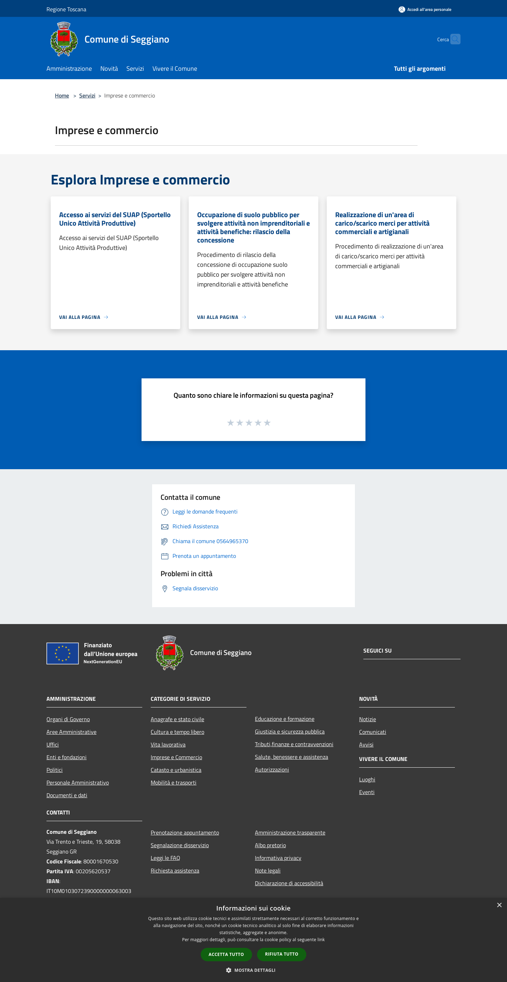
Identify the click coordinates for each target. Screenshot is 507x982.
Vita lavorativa (168, 744)
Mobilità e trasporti (173, 782)
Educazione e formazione (284, 719)
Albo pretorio (270, 845)
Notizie (367, 719)
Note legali (268, 870)
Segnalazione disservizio (180, 845)
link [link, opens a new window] (321, 940)
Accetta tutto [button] (226, 954)
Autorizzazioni (272, 769)
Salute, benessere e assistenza (291, 757)
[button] (253, 970)
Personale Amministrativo (77, 782)
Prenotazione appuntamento (185, 832)
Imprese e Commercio (176, 757)
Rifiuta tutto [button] (282, 954)
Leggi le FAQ (165, 858)
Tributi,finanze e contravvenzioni (294, 744)
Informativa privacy (278, 858)
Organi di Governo (68, 719)
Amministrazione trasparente (290, 832)
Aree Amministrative (71, 732)
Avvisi (366, 744)
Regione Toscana (66, 9)
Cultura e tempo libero (177, 732)
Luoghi (367, 779)
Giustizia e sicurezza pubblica (290, 731)
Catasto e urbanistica (176, 770)
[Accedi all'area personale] (425, 9)
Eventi (367, 792)
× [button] (499, 905)
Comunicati (372, 732)
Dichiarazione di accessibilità (289, 883)
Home (62, 95)
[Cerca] (452, 39)
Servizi (87, 95)
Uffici (52, 744)
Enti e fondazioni (66, 757)
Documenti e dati (66, 795)
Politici (54, 770)
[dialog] (253, 940)
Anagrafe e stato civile (177, 719)
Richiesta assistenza (175, 870)
